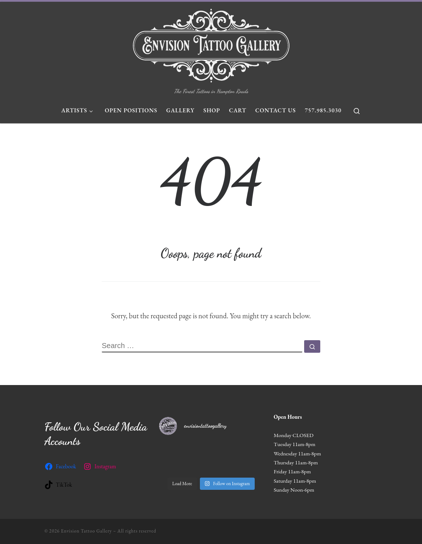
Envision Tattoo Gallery (86, 531)
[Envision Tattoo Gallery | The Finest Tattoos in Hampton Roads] (211, 44)
